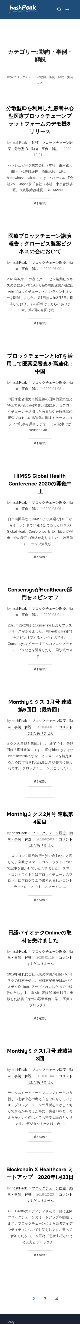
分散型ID (21, 150)
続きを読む (43, 204)
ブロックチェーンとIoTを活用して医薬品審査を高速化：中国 (40, 365)
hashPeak (19, 144)
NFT (35, 144)
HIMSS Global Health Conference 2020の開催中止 (40, 485)
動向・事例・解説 (45, 150)
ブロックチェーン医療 (49, 264)
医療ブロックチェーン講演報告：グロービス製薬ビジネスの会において (39, 245)
